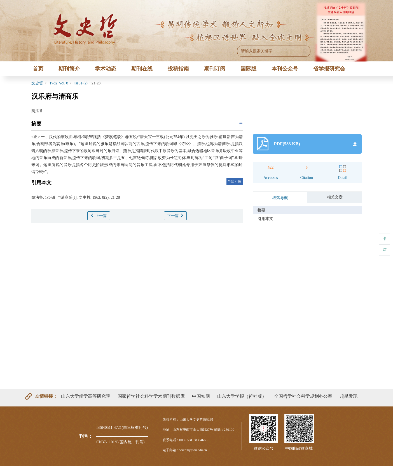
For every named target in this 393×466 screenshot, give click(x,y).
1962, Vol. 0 (59, 83)
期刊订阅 (214, 69)
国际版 (248, 69)
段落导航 (280, 198)
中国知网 (201, 396)
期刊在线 (142, 69)
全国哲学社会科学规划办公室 (303, 396)
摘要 (261, 210)
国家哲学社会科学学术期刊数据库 (151, 396)
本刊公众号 (285, 69)
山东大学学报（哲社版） (241, 396)
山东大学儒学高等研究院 (85, 396)
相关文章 (335, 197)
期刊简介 (69, 69)
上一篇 (98, 215)
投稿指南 (178, 69)
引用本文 (265, 219)
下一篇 (175, 215)
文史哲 (37, 83)
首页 (38, 69)
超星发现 (348, 396)
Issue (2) (81, 83)
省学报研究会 (329, 69)
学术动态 (105, 69)
